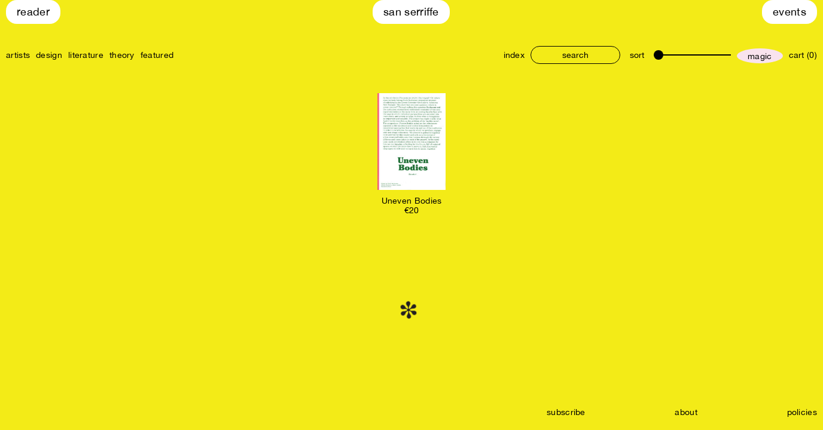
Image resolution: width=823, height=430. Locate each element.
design (49, 55)
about (686, 412)
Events (789, 11)
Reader (33, 11)
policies (802, 412)
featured (157, 55)
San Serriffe (411, 11)
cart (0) (803, 55)
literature (85, 55)
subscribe (566, 412)
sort (637, 55)
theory (122, 55)
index (514, 55)
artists (18, 55)
